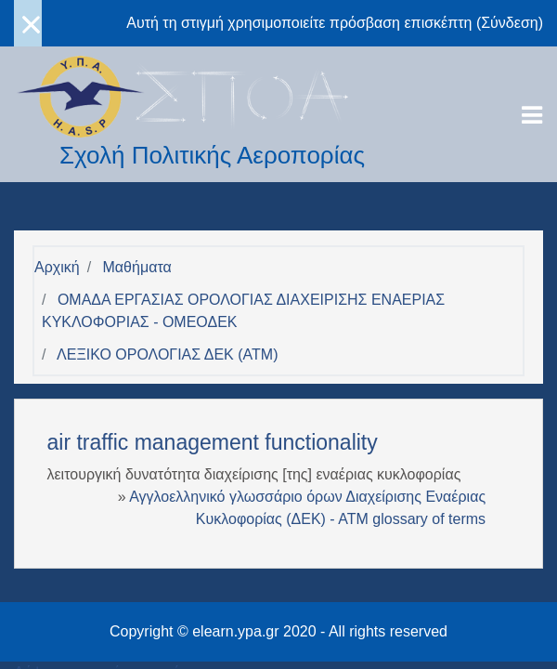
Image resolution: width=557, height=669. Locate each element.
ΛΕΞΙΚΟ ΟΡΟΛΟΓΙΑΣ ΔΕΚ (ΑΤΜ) (167, 354)
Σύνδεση (509, 23)
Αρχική (57, 267)
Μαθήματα (137, 267)
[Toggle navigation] (532, 115)
